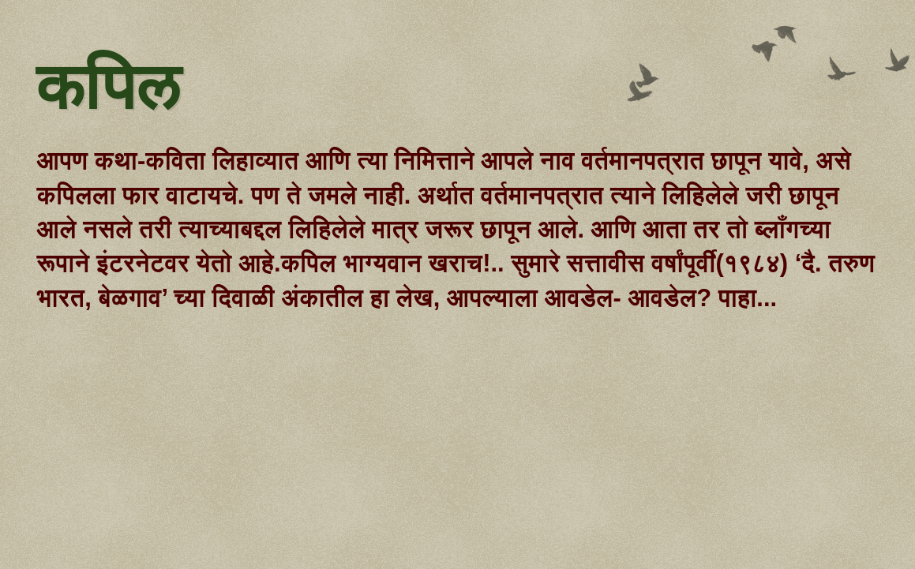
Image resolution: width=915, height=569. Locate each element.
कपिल (108, 89)
